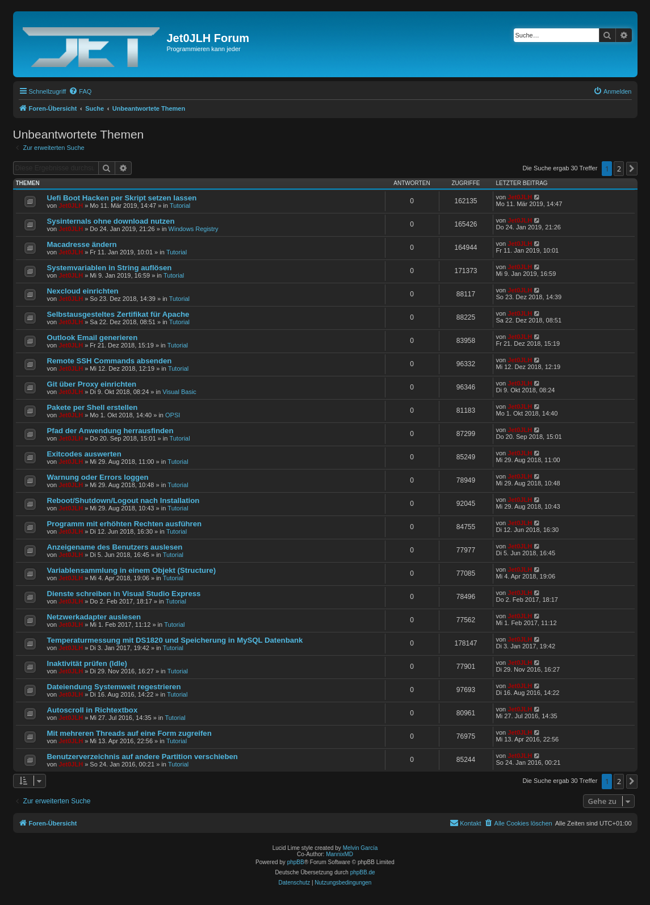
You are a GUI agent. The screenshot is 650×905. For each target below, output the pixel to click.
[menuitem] (80, 91)
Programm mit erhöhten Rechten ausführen (124, 523)
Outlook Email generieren (92, 337)
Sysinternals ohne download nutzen (111, 221)
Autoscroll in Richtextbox (92, 710)
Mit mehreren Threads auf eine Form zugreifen (129, 733)
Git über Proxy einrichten (92, 384)
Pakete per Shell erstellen (92, 407)
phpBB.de (362, 872)
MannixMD (339, 854)
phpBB (295, 862)
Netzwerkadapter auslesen (94, 617)
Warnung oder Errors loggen (98, 477)
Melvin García (360, 848)
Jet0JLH (70, 205)
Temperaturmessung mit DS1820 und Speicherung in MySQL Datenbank (175, 640)
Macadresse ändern (82, 244)
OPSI (172, 415)
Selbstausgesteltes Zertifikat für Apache (118, 314)
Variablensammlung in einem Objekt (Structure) (131, 570)
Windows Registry (194, 228)
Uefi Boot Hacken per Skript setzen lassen (122, 198)
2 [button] (619, 169)
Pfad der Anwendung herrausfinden (110, 430)
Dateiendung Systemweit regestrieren (114, 686)
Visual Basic (179, 391)
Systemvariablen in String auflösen (109, 267)
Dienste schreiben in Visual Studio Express (124, 593)
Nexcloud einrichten (83, 291)
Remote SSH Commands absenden (109, 361)
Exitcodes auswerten (84, 454)
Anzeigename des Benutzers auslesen (115, 547)
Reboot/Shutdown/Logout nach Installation (123, 500)
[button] (632, 168)
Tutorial (180, 205)
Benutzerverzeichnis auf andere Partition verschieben (142, 756)
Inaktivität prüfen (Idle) (87, 663)
